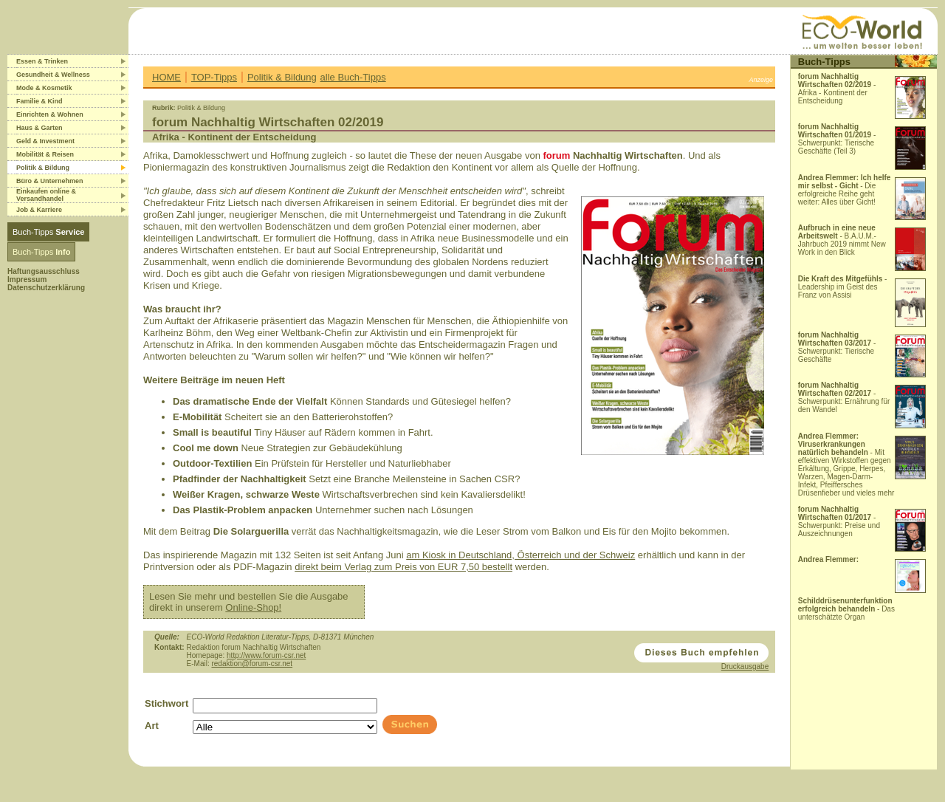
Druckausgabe (745, 666)
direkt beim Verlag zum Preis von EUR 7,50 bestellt (403, 566)
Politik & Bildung (282, 77)
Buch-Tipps (48, 231)
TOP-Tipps (214, 77)
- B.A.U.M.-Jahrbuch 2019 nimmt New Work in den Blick (842, 240)
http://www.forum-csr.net (266, 655)
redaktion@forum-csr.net (251, 663)
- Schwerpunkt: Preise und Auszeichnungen (839, 521)
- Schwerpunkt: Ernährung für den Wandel (844, 397)
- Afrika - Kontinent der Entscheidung (837, 88)
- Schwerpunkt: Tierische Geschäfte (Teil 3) (837, 139)
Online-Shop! (253, 607)
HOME (166, 77)
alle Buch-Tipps (353, 77)
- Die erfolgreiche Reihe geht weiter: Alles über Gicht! (844, 190)
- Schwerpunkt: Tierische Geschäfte (837, 347)
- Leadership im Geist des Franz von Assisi (842, 287)
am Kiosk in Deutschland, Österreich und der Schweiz (520, 555)
